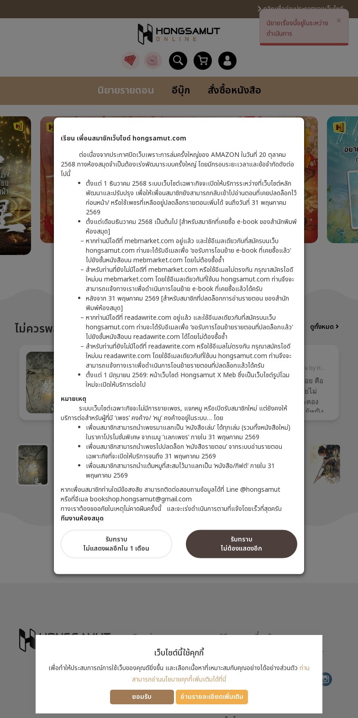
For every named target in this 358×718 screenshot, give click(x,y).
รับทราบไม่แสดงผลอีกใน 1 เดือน (116, 544)
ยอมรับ (142, 697)
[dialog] (179, 359)
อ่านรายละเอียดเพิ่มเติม (211, 697)
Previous (19, 387)
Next (339, 387)
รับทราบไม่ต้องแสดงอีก (241, 544)
